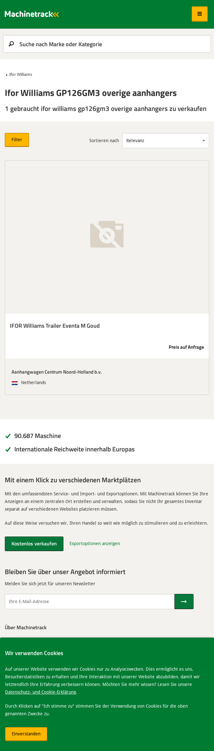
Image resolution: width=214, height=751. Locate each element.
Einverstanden (26, 734)
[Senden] (184, 601)
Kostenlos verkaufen (34, 543)
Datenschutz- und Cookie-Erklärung (40, 692)
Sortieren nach (104, 140)
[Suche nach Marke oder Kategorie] (107, 44)
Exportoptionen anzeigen (95, 543)
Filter (16, 139)
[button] (200, 14)
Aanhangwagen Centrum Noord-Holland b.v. (56, 371)
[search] (107, 44)
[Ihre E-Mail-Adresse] (89, 601)
